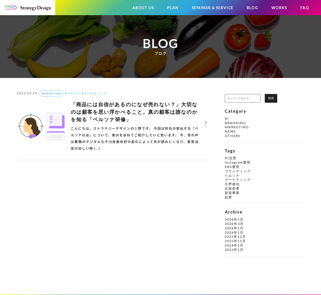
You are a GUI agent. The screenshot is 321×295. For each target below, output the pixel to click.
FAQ (304, 8)
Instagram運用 (237, 162)
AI (227, 118)
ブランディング (238, 171)
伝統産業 (232, 188)
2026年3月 (234, 224)
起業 (228, 197)
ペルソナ (73, 93)
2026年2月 (234, 228)
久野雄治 (232, 184)
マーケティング (95, 93)
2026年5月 (234, 219)
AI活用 (230, 158)
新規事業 (232, 193)
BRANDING (235, 123)
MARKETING (51, 93)
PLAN (172, 8)
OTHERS (232, 136)
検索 (271, 98)
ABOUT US (143, 8)
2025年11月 (235, 241)
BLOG (252, 8)
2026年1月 (234, 232)
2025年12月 (235, 236)
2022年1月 (234, 250)
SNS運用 (232, 167)
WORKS (279, 8)
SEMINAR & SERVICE (213, 8)
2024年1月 (234, 245)
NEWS (230, 131)
